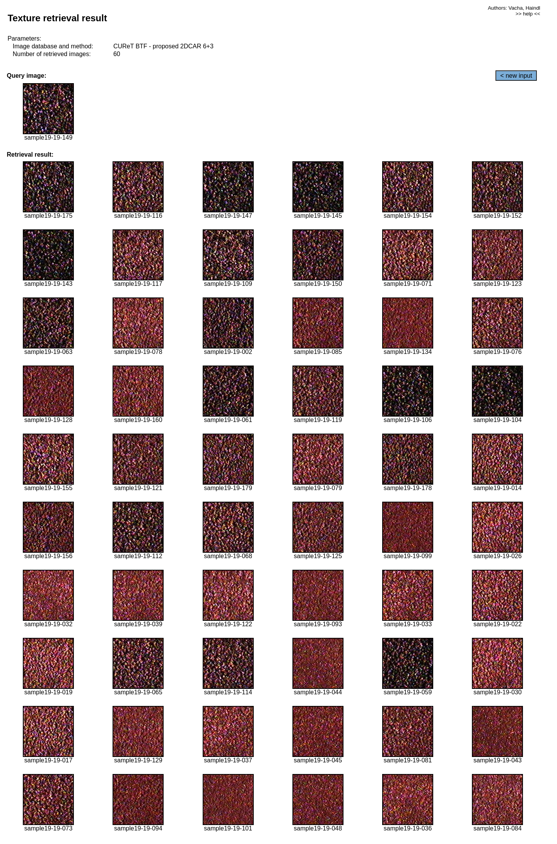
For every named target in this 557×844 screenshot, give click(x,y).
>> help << (528, 14)
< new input (516, 75)
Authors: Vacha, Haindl (514, 8)
